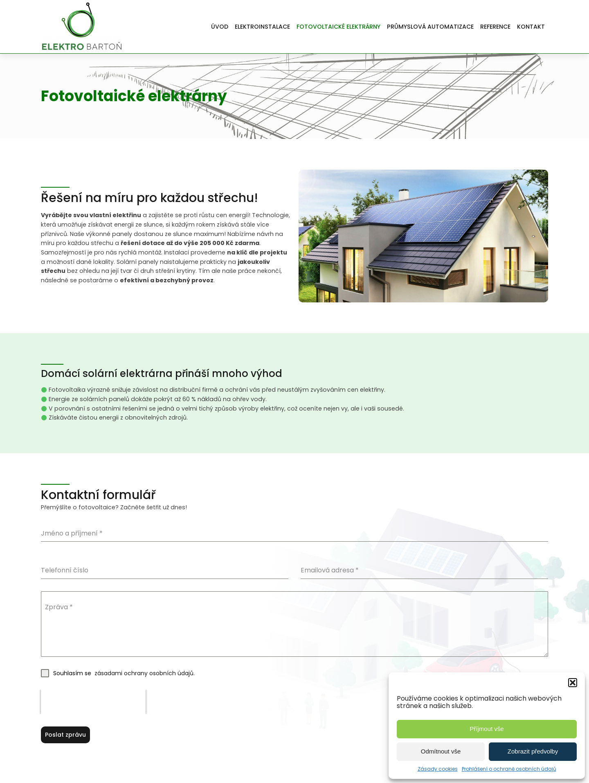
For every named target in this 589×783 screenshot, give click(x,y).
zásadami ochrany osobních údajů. (144, 673)
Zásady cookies (438, 768)
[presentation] (93, 702)
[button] (573, 683)
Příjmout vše (487, 728)
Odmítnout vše (441, 751)
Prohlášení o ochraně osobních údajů (509, 768)
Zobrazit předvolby (533, 751)
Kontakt (531, 27)
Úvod (219, 27)
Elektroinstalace (262, 27)
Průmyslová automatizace (430, 27)
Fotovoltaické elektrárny (338, 27)
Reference (495, 27)
